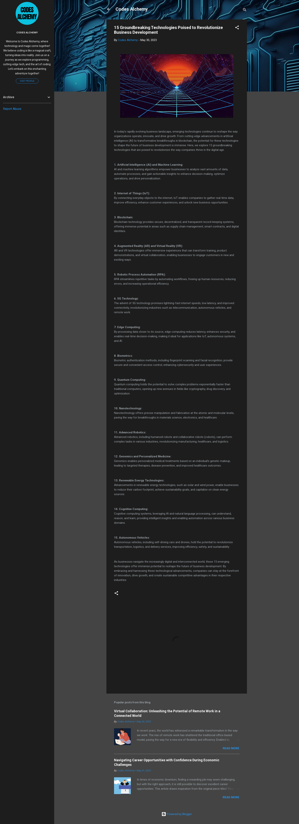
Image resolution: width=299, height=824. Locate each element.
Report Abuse (12, 109)
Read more (231, 748)
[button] (237, 28)
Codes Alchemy (132, 9)
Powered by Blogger (177, 814)
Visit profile (27, 81)
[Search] (244, 10)
